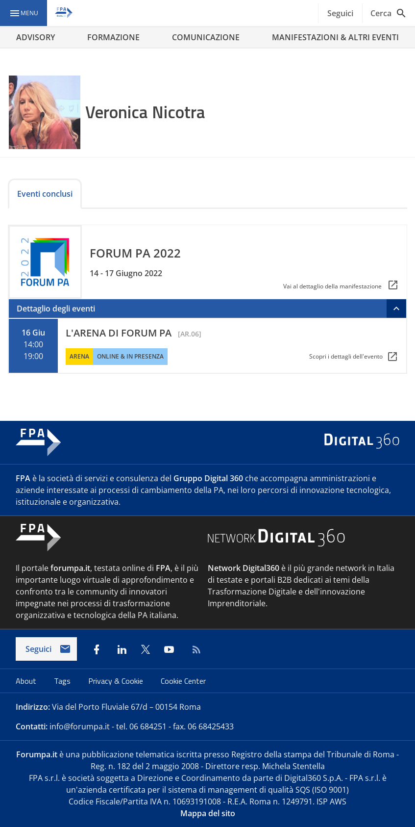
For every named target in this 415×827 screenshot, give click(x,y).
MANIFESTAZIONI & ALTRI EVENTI (335, 37)
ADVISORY (35, 37)
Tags (63, 681)
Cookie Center (183, 681)
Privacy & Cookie (116, 681)
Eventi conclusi (45, 193)
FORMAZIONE (113, 37)
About (27, 681)
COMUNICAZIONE (206, 37)
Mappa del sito (207, 813)
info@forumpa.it (79, 726)
